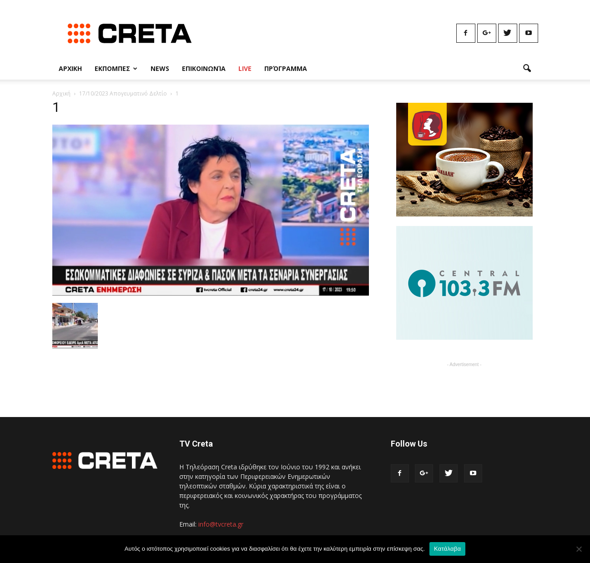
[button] (527, 69)
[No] (578, 548)
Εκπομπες (116, 68)
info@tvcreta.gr (220, 524)
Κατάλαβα (447, 548)
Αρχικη (70, 68)
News (160, 68)
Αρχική (61, 93)
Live (245, 68)
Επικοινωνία (204, 68)
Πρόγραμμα (285, 68)
